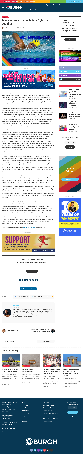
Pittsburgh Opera (73, 120)
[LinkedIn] (75, 1)
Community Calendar (70, 179)
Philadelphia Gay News (29, 227)
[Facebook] (69, 1)
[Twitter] (71, 1)
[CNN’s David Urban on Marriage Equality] (31, 362)
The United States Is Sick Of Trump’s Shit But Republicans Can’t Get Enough (51, 373)
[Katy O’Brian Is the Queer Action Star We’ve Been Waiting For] (63, 105)
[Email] (52, 297)
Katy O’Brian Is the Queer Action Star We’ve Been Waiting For (75, 103)
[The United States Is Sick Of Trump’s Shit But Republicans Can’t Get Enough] (52, 362)
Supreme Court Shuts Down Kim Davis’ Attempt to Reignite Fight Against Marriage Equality (75, 93)
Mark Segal (9, 27)
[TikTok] (79, 1)
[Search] (80, 7)
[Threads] (80, 1)
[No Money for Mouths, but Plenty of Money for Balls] (11, 362)
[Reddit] (47, 297)
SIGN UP (32, 271)
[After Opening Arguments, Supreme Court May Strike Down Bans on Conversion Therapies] (72, 362)
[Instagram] (73, 1)
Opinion (5, 17)
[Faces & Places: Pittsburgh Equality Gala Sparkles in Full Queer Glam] (63, 128)
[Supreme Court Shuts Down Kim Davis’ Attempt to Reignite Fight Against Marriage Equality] (63, 94)
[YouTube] (77, 1)
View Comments (45, 343)
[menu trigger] (4, 7)
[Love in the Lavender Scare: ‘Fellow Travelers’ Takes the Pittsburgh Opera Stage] (63, 116)
